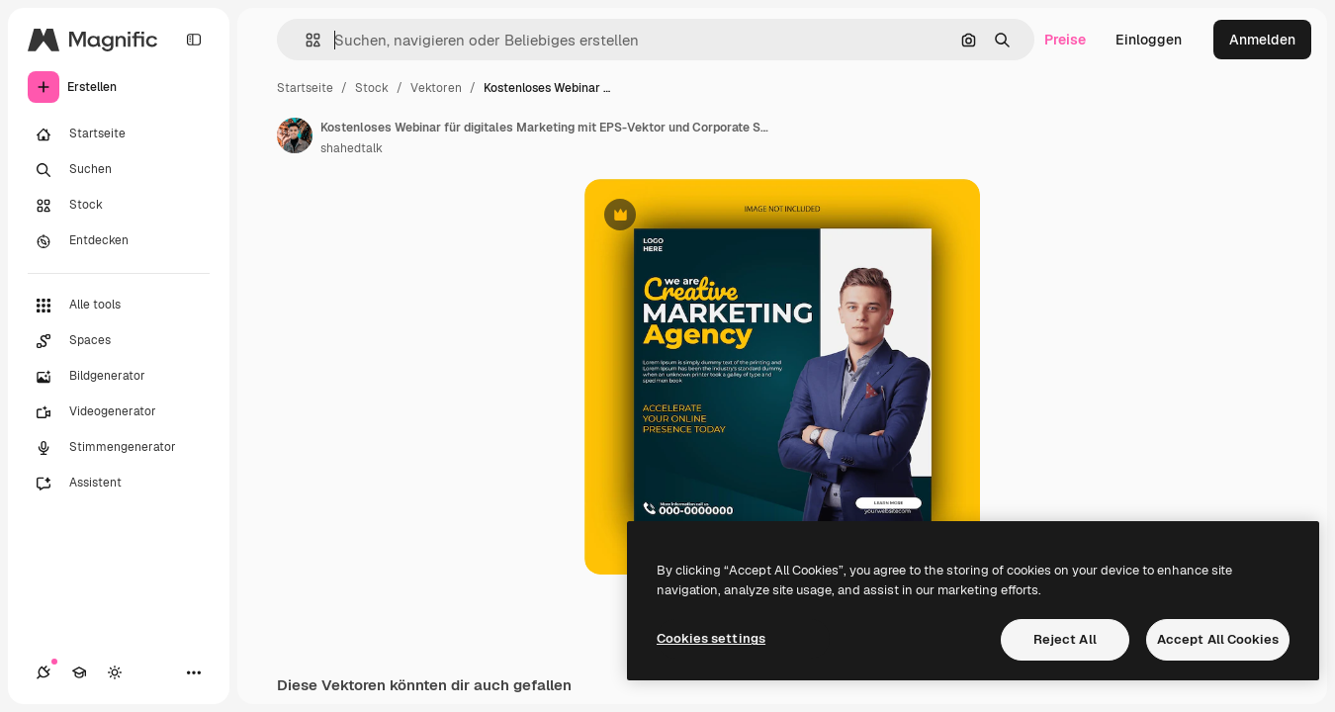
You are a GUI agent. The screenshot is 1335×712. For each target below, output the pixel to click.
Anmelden (1262, 39)
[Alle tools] (119, 305)
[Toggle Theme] (115, 672)
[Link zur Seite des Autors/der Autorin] (294, 135)
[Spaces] (119, 341)
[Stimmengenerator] (119, 448)
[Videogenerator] (119, 412)
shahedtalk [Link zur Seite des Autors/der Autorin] (351, 148)
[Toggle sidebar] (194, 39)
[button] (305, 40)
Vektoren (436, 88)
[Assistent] (119, 483)
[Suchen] (119, 170)
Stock (372, 88)
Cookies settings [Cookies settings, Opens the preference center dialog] (711, 638)
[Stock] (119, 206)
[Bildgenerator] (119, 377)
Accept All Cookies (1218, 639)
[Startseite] (119, 134)
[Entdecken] (119, 241)
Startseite (305, 88)
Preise (1065, 39)
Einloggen (1148, 39)
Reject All (1065, 639)
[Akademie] (79, 672)
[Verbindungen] (43, 672)
